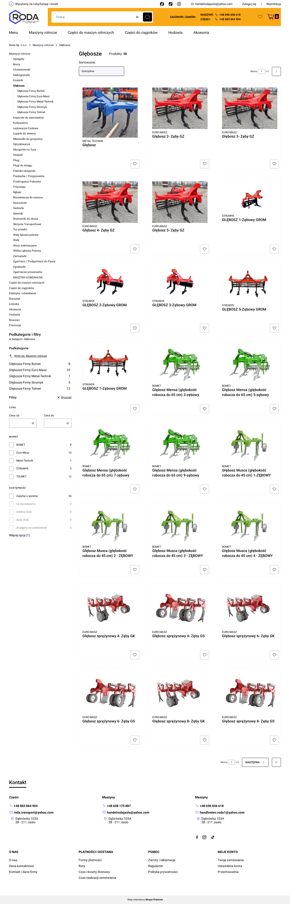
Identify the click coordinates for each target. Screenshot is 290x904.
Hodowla (14, 314)
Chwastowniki (21, 69)
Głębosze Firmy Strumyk (32, 107)
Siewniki (18, 213)
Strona (253, 71)
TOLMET (21, 476)
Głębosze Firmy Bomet (31, 90)
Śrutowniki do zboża (25, 218)
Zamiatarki (20, 256)
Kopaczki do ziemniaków (28, 117)
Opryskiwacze (21, 144)
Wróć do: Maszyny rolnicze (28, 356)
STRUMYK (22, 468)
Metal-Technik (24, 460)
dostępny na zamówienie (31, 527)
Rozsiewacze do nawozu (28, 197)
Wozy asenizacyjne (24, 245)
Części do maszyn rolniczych (26, 282)
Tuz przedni (20, 229)
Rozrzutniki (20, 202)
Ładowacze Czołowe (25, 128)
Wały (16, 240)
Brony (16, 64)
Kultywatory (20, 122)
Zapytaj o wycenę (27, 496)
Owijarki (18, 154)
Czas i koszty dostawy (94, 872)
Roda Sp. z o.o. (18, 45)
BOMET (20, 444)
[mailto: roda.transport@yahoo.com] (31, 812)
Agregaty (18, 59)
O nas (13, 860)
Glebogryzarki (21, 75)
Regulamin (155, 866)
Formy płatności (90, 860)
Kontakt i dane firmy (23, 872)
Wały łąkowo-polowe (25, 234)
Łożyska (14, 304)
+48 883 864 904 (230, 19)
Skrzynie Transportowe (27, 224)
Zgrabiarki (19, 266)
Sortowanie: (87, 62)
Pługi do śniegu (22, 165)
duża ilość (22, 519)
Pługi (16, 160)
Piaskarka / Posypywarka (28, 176)
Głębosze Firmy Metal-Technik (35, 101)
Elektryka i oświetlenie (22, 293)
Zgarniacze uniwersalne (27, 272)
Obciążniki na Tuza (24, 149)
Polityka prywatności (163, 872)
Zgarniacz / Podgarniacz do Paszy (34, 261)
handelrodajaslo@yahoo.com (211, 4)
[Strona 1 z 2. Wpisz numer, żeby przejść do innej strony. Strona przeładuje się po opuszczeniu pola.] (261, 71)
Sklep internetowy (145, 900)
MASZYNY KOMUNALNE (28, 277)
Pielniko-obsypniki (24, 171)
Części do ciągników (21, 288)
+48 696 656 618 (230, 14)
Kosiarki (18, 80)
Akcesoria (15, 309)
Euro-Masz (22, 452)
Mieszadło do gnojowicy (28, 139)
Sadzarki (18, 208)
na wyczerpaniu (26, 503)
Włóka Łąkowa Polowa (27, 250)
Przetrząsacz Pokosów (27, 181)
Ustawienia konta (230, 866)
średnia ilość (24, 511)
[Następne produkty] (255, 762)
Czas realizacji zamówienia (97, 878)
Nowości (14, 320)
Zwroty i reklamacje (161, 860)
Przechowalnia (228, 872)
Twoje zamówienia (231, 860)
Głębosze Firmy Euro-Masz (33, 96)
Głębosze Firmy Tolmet (31, 112)
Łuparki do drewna (24, 133)
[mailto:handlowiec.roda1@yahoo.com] (219, 812)
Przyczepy (19, 186)
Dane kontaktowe (21, 866)
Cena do (49, 415)
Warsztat (14, 298)
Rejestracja (273, 4)
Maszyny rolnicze (43, 45)
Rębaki (17, 192)
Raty (82, 866)
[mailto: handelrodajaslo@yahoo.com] (125, 812)
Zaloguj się (249, 4)
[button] (147, 17)
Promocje (15, 325)
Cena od (14, 415)
